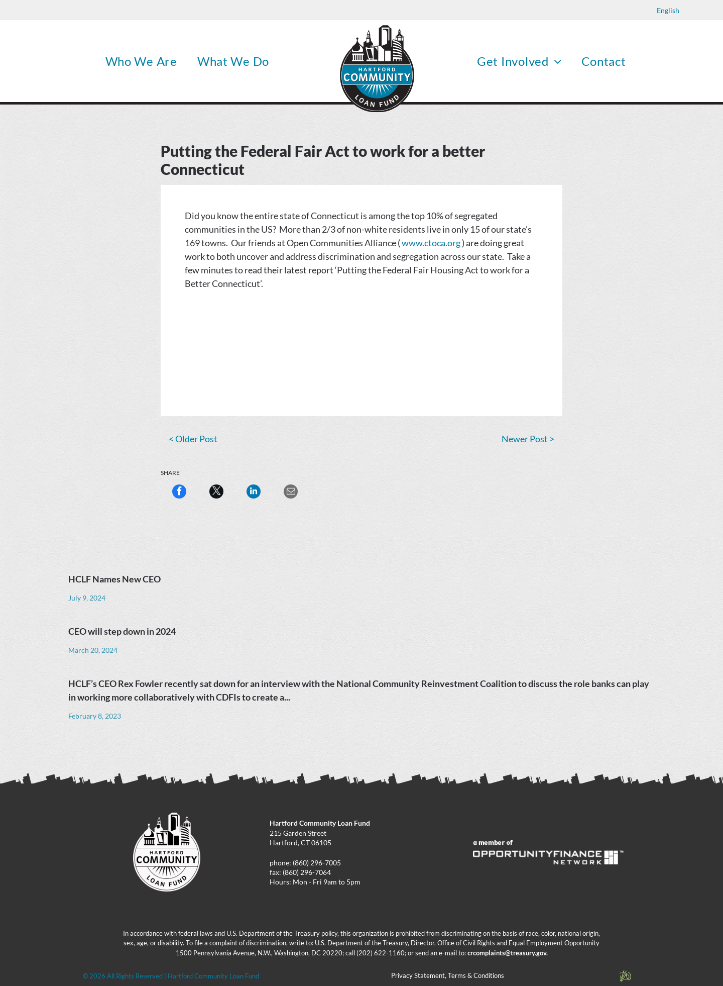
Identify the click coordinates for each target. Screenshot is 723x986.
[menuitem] (141, 61)
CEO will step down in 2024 (122, 631)
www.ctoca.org (431, 242)
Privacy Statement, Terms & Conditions (447, 975)
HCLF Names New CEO (114, 578)
